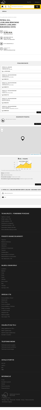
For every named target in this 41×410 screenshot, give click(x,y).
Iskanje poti (4, 300)
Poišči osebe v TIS (6, 219)
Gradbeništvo (4, 252)
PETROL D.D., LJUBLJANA (7, 67)
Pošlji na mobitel (5, 308)
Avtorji (3, 384)
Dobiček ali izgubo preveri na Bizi (26, 178)
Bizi (2, 367)
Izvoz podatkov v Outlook (8, 306)
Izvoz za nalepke (5, 304)
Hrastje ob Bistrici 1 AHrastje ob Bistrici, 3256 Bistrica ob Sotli (10, 108)
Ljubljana (3, 269)
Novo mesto (4, 281)
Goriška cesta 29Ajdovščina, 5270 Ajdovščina (7, 77)
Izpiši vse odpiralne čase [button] (9, 50)
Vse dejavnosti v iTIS (6, 258)
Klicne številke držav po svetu (9, 229)
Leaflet (32, 154)
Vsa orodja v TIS (5, 317)
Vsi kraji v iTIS (5, 288)
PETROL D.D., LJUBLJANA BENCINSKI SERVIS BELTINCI (9, 99)
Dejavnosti (12, 400)
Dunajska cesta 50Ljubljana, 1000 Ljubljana (7, 69)
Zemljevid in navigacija (7, 223)
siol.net (3, 363)
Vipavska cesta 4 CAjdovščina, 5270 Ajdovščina (7, 84)
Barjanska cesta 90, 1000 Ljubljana (8, 38)
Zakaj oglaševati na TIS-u (7, 328)
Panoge (4, 400)
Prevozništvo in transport (7, 254)
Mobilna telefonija (6, 242)
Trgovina (3, 240)
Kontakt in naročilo (6, 335)
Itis (1, 17)
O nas (2, 380)
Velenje (3, 279)
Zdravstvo (3, 246)
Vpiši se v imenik (5, 217)
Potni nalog (4, 302)
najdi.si (3, 365)
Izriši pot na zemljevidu (9, 39)
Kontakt (18, 400)
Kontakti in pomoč (6, 382)
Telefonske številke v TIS (7, 225)
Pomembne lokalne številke (8, 227)
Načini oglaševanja (6, 330)
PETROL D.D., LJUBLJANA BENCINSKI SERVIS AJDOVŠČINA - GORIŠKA (9, 75)
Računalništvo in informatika (8, 256)
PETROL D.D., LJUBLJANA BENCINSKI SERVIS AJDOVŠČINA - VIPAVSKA (9, 83)
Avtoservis (4, 244)
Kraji (8, 400)
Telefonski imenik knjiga (7, 349)
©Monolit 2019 (36, 154)
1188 (2, 369)
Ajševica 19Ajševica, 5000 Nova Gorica (7, 92)
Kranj (2, 275)
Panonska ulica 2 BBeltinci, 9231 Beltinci (6, 100)
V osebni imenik (5, 310)
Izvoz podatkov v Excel (7, 298)
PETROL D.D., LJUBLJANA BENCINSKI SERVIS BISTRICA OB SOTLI (9, 107)
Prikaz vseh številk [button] (8, 34)
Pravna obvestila (5, 386)
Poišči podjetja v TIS (6, 221)
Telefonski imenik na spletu (8, 345)
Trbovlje (3, 285)
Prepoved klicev (5, 388)
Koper (2, 277)
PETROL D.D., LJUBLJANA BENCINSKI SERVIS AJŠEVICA (9, 91)
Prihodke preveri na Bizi (15, 177)
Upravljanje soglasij (7, 402)
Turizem (3, 250)
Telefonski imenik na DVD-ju (8, 347)
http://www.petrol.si (8, 43)
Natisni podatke (5, 315)
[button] (4, 2)
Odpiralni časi (4, 312)
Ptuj (2, 283)
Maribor (3, 271)
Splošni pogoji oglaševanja (8, 333)
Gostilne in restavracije (7, 248)
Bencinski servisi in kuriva (9, 17)
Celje (2, 273)
